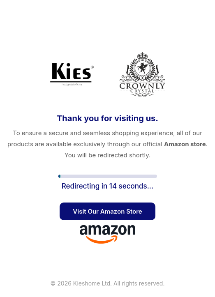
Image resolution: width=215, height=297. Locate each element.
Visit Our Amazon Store (107, 211)
